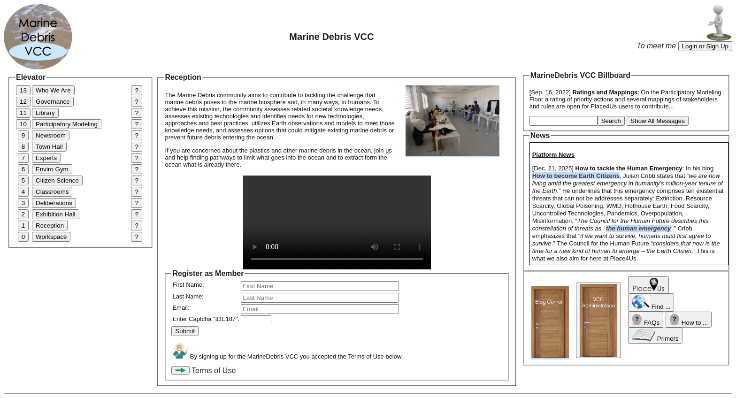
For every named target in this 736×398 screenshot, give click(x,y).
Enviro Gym (52, 169)
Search (611, 120)
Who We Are (53, 90)
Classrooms (52, 191)
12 (23, 101)
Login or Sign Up (705, 46)
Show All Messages (657, 120)
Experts (46, 157)
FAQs (645, 319)
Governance (53, 101)
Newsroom (51, 135)
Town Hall (49, 146)
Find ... (651, 302)
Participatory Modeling (67, 124)
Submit (184, 331)
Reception (50, 225)
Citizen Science (57, 180)
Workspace (51, 236)
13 (23, 90)
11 (23, 112)
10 (23, 124)
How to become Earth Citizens (576, 175)
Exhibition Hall (55, 214)
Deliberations (54, 203)
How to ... (688, 319)
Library (45, 112)
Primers (655, 335)
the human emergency (638, 228)
